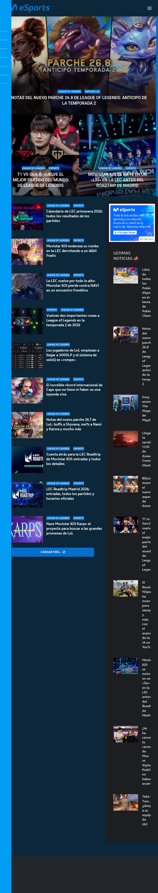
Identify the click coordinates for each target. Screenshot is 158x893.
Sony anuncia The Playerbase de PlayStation (146, 408)
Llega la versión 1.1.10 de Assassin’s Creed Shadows (146, 449)
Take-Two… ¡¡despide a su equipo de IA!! (146, 810)
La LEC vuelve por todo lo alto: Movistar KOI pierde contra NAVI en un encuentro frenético (72, 285)
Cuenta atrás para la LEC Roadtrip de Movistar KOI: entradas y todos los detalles (73, 459)
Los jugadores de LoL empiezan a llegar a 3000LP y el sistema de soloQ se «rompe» (72, 355)
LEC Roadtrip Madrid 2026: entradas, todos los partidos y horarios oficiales (70, 494)
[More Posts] (53, 552)
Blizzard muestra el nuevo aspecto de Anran (146, 492)
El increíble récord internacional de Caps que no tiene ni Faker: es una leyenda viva (74, 390)
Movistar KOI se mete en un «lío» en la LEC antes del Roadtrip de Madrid (117, 180)
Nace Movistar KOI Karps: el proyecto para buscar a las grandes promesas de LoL (74, 528)
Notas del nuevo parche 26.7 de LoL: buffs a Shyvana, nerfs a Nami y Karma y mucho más (74, 424)
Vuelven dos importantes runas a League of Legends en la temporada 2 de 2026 (72, 320)
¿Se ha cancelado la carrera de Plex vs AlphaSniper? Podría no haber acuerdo (146, 756)
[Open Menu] (150, 8)
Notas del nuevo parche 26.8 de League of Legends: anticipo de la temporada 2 (79, 100)
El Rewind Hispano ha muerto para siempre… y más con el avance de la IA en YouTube (146, 614)
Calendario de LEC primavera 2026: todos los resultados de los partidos (74, 216)
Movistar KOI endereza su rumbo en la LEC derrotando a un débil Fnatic (72, 251)
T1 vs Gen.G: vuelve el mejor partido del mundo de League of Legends (40, 180)
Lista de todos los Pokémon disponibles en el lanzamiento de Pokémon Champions (146, 292)
